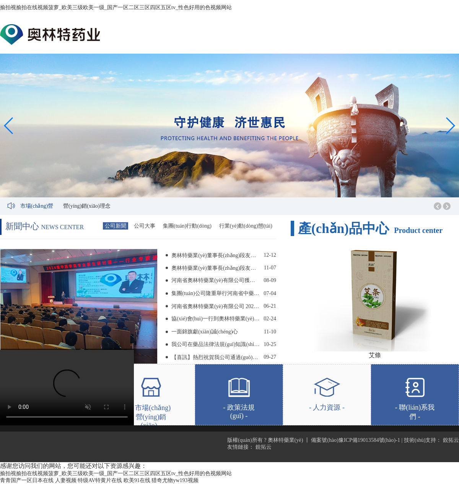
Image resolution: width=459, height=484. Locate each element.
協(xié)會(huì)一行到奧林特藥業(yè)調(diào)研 (215, 319)
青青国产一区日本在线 (27, 480)
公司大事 (144, 226)
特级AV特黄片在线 (100, 480)
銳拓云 (451, 440)
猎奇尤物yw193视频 (174, 480)
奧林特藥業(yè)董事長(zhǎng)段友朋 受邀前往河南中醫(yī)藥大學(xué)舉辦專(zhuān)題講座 (215, 255)
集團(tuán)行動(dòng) (187, 226)
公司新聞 (115, 226)
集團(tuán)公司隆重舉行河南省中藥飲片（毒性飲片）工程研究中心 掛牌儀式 (215, 293)
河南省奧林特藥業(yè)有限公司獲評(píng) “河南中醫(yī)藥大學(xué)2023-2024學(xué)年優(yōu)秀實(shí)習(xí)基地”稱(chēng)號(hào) (215, 280)
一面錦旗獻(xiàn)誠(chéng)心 (204, 332)
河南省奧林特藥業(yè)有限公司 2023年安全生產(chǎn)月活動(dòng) (215, 306)
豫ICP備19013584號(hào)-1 (369, 440)
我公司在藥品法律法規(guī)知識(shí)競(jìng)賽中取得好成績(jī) (215, 344)
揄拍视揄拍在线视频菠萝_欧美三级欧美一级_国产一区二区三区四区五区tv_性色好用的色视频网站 (116, 7)
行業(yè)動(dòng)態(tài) (245, 226)
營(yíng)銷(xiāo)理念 (87, 206)
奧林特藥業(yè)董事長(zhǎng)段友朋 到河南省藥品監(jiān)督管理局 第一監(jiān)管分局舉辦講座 (215, 268)
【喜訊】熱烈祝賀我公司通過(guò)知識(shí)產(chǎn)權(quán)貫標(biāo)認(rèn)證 (215, 357)
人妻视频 (65, 480)
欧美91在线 (137, 480)
